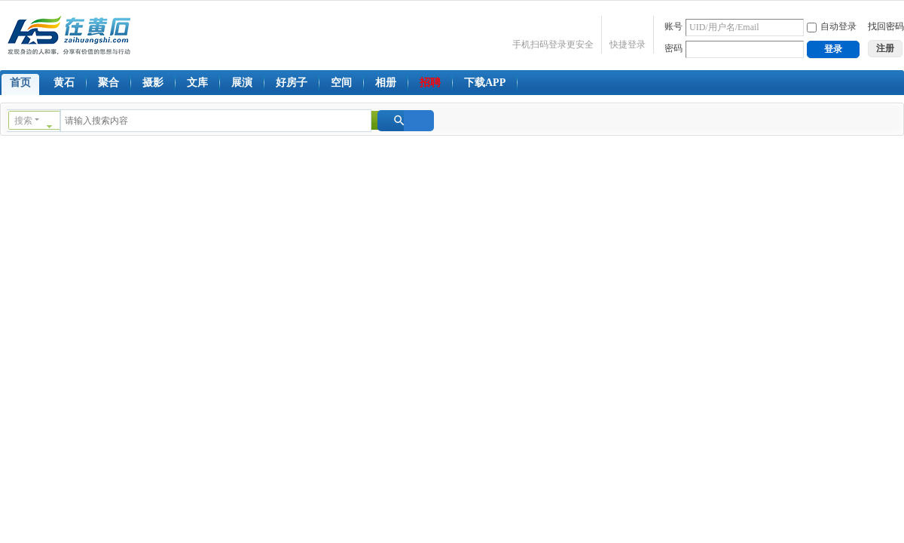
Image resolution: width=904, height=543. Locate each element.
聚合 (108, 82)
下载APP (484, 82)
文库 (197, 82)
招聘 (430, 82)
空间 (341, 82)
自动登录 (832, 26)
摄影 (152, 82)
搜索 (23, 120)
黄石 (64, 82)
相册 (385, 82)
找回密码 (886, 26)
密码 (673, 48)
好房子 (291, 82)
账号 (673, 26)
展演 (241, 82)
